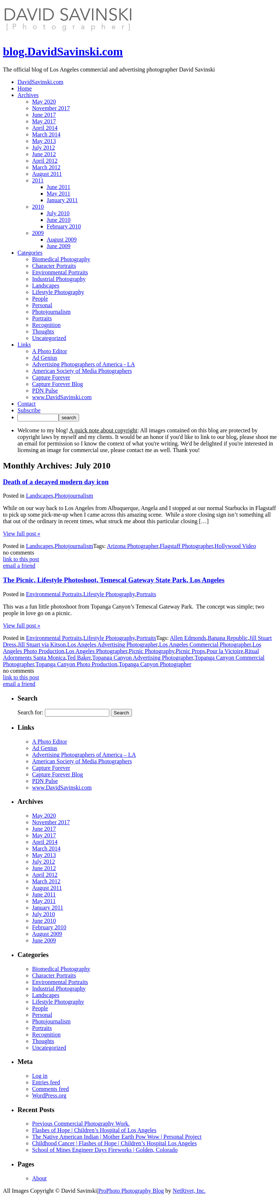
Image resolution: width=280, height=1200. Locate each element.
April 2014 (45, 128)
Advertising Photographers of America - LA (83, 364)
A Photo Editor (49, 351)
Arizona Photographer (132, 546)
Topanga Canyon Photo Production (76, 664)
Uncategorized (49, 338)
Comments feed (50, 1089)
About (39, 1178)
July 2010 (58, 213)
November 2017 (51, 108)
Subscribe (29, 410)
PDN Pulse (45, 390)
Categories (30, 253)
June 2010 (58, 220)
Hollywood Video (235, 546)
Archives (28, 95)
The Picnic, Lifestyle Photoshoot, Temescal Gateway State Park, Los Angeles (114, 580)
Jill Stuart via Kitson (42, 644)
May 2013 (44, 141)
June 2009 (58, 246)
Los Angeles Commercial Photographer (205, 644)
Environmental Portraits (60, 272)
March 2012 (46, 167)
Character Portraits (54, 266)
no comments (18, 552)
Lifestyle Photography (58, 292)
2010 (38, 207)
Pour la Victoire (224, 651)
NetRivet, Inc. (189, 1191)
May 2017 (44, 121)
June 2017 (44, 115)
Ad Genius (44, 358)
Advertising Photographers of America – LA (84, 755)
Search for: (30, 712)
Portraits (42, 318)
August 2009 (62, 239)
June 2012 (44, 154)
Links (24, 345)
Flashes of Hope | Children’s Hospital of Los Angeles (94, 1130)
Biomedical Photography (61, 259)
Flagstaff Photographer (186, 546)
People (40, 299)
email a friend (19, 566)
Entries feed (46, 1082)
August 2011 (47, 174)
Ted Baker (79, 658)
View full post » (21, 533)
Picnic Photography (151, 651)
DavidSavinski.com (40, 82)
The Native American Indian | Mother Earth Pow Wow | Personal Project (117, 1137)
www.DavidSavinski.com (62, 397)
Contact (27, 404)
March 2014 (46, 134)
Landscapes (45, 285)
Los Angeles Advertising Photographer (112, 644)
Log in (39, 1076)
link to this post (21, 559)
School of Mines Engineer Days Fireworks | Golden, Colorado (105, 1150)
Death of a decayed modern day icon (56, 482)
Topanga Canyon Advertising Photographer (142, 658)
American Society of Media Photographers (82, 371)
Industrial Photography (59, 279)
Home (25, 88)
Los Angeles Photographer (96, 651)
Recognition (46, 325)
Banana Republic (228, 638)
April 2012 (45, 161)
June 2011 (58, 187)
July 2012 (43, 147)
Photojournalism (51, 312)
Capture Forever (51, 377)
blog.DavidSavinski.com (63, 51)
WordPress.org (49, 1095)
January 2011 (62, 200)
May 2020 (44, 102)
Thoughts (43, 331)
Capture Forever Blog (57, 384)
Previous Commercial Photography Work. (81, 1123)
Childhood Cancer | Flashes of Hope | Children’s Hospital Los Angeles (114, 1143)
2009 (38, 233)
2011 (37, 180)
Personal (42, 305)
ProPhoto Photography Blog (131, 1191)
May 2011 (58, 193)
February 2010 (64, 226)
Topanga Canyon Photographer (155, 664)
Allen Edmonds (188, 638)
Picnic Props (190, 651)
